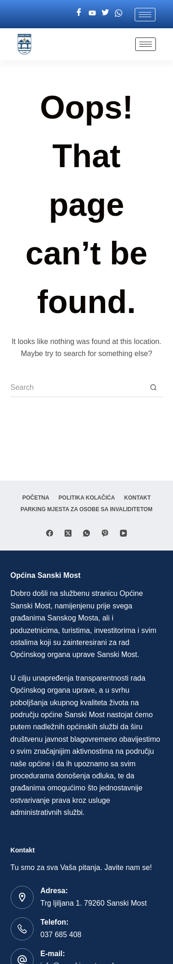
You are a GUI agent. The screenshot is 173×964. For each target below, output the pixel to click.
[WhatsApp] (86, 533)
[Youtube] (92, 13)
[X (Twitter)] (68, 533)
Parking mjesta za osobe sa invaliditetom (87, 509)
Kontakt (137, 498)
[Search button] (153, 388)
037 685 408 (61, 935)
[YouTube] (123, 533)
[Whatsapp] (118, 13)
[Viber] (104, 533)
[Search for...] (77, 388)
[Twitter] (105, 13)
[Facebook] (78, 13)
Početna (35, 498)
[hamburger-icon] (145, 14)
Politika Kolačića (87, 498)
